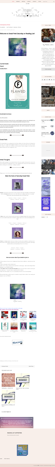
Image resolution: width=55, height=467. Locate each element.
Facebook (10, 197)
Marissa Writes (3, 29)
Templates (41, 465)
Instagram (20, 222)
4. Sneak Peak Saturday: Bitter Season (33, 319)
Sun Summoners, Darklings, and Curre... (8, 405)
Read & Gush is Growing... (44, 127)
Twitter (15, 197)
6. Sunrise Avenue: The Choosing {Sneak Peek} (14, 331)
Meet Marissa (7, 458)
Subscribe (17, 199)
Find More (48, 69)
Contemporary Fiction (5, 24)
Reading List (6, 193)
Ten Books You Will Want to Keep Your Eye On (45, 134)
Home (13, 1)
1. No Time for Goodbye (5, 319)
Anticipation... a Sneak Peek (7, 388)
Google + (19, 197)
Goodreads (22, 199)
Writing (23, 1)
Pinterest (24, 197)
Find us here (48, 98)
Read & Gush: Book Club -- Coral (45, 121)
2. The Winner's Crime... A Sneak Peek (14, 319)
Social (39, 1)
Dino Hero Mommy (24, 243)
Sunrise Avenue (23, 216)
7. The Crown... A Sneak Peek (23, 331)
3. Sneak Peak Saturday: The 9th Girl (23, 319)
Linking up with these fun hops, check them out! (9, 360)
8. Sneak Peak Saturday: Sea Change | (33, 331)
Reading (18, 1)
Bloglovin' (12, 199)
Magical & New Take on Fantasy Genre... (22, 388)
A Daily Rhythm (8, 173)
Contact (34, 1)
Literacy (29, 1)
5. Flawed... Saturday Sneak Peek (4, 331)
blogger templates (52, 465)
